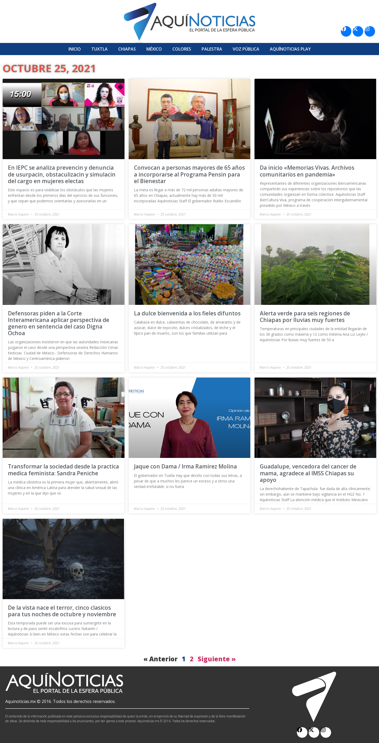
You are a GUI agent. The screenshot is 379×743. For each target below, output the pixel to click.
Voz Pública (246, 49)
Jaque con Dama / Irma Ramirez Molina (185, 466)
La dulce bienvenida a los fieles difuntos (187, 313)
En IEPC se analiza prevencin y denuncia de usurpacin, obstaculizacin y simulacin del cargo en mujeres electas (62, 174)
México (154, 49)
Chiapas (127, 49)
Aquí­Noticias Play (290, 49)
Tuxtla (99, 49)
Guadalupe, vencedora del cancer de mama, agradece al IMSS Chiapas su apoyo (308, 473)
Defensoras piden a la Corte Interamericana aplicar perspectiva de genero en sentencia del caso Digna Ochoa (58, 323)
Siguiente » (217, 658)
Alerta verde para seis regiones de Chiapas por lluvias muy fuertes (305, 317)
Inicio (74, 49)
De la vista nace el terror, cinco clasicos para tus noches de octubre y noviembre (62, 611)
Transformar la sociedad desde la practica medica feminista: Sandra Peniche (63, 470)
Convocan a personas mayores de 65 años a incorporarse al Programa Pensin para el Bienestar (189, 174)
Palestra (212, 49)
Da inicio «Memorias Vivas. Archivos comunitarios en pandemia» (307, 171)
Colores (181, 49)
